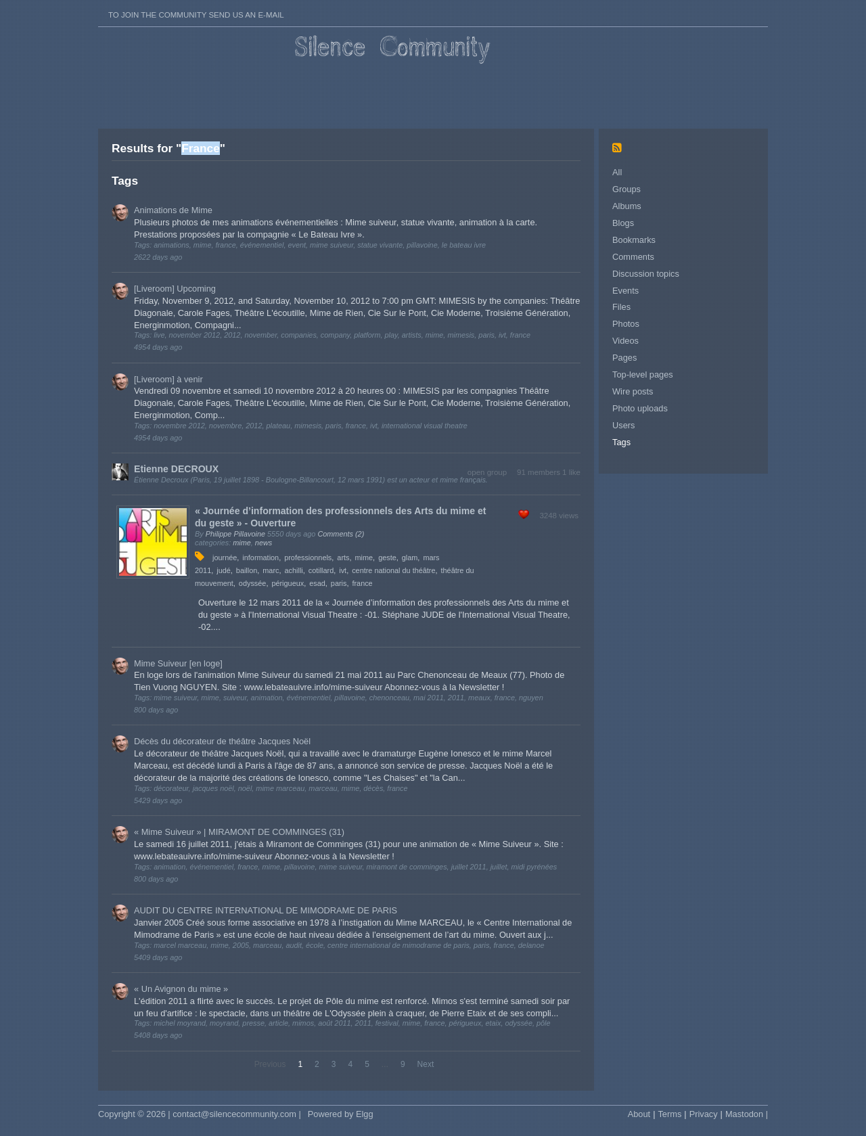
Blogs (623, 223)
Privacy (703, 1114)
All (617, 172)
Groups (626, 189)
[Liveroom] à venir (168, 379)
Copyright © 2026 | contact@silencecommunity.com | (199, 1114)
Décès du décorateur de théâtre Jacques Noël (222, 741)
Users (623, 425)
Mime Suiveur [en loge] (178, 663)
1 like (571, 472)
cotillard (321, 570)
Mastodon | (746, 1114)
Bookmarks (634, 240)
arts (343, 557)
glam (410, 557)
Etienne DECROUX (176, 468)
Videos (625, 341)
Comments (633, 257)
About (639, 1114)
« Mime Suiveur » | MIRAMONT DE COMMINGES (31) (239, 832)
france (362, 583)
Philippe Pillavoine (235, 534)
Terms (669, 1114)
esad (317, 583)
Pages (624, 358)
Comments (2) (340, 534)
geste (387, 557)
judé (223, 570)
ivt (342, 570)
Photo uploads (640, 408)
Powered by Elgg (340, 1114)
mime (242, 543)
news (263, 543)
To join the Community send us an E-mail (196, 15)
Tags (621, 442)
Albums (626, 206)
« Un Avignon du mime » (181, 989)
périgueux (287, 583)
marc (271, 570)
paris (339, 583)
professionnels (308, 557)
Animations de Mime (173, 210)
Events (625, 291)
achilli (294, 570)
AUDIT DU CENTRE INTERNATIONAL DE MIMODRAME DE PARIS (265, 910)
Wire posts (632, 391)
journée (224, 557)
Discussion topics (645, 274)
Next (425, 1064)
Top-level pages (642, 374)
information (260, 557)
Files (621, 307)
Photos (625, 324)
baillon (246, 570)
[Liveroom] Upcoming (175, 288)
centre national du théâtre (393, 570)
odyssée (253, 583)
